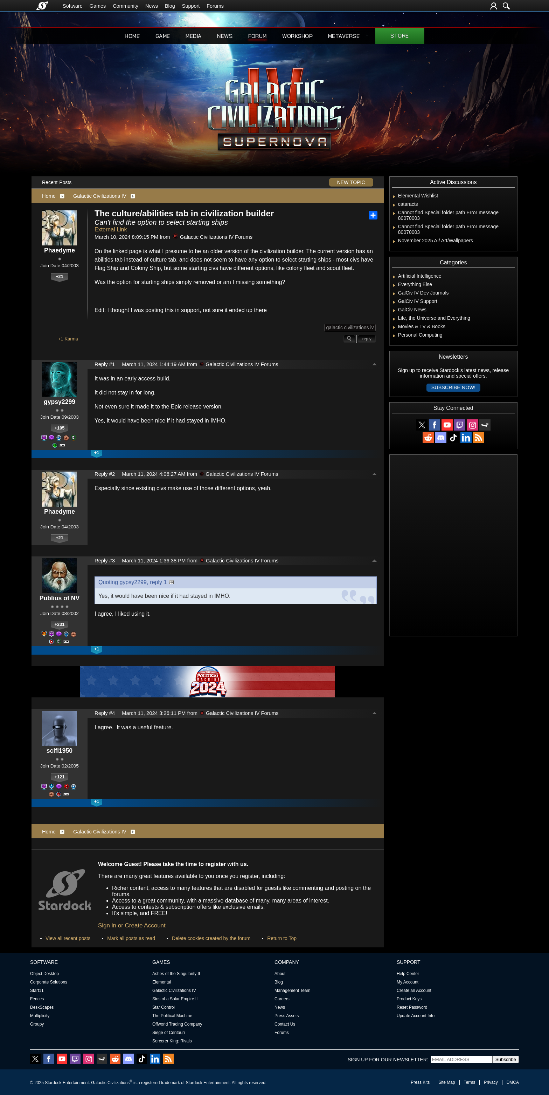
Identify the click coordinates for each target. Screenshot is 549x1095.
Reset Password (412, 1007)
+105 (60, 428)
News (151, 6)
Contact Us (284, 1024)
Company (286, 962)
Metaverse (344, 36)
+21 (59, 276)
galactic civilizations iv (350, 327)
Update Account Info (416, 1015)
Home (132, 36)
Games (98, 6)
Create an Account (414, 990)
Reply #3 (105, 560)
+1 (96, 452)
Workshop (297, 36)
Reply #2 (105, 474)
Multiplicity (39, 1015)
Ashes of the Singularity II (176, 973)
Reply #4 (105, 713)
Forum (257, 36)
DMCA (513, 1082)
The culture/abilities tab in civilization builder (184, 213)
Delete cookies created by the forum (211, 938)
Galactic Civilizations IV (99, 196)
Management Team (292, 990)
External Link (111, 229)
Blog (170, 6)
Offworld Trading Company (177, 1024)
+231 (60, 624)
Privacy (491, 1082)
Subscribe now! (453, 387)
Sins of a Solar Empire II (174, 998)
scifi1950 (59, 750)
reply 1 (158, 582)
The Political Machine (172, 1015)
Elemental (161, 982)
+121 (60, 776)
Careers (282, 998)
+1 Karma (68, 339)
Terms (469, 1082)
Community (125, 6)
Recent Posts (56, 182)
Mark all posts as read (131, 938)
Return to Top (282, 938)
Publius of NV (59, 598)
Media (194, 36)
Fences (37, 998)
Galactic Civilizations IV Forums (212, 237)
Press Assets (286, 1015)
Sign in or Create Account (132, 925)
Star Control (163, 1007)
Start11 (37, 990)
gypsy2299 (59, 401)
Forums (215, 6)
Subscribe (505, 1059)
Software (73, 6)
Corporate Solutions (48, 982)
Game (162, 36)
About (279, 973)
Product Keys (409, 998)
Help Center (408, 973)
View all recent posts (68, 938)
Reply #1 (105, 364)
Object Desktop (44, 973)
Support (191, 6)
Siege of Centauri (168, 1032)
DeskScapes (42, 1007)
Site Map (446, 1082)
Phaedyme (59, 250)
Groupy (37, 1024)
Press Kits (420, 1082)
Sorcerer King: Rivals (172, 1041)
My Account (407, 982)
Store (399, 35)
